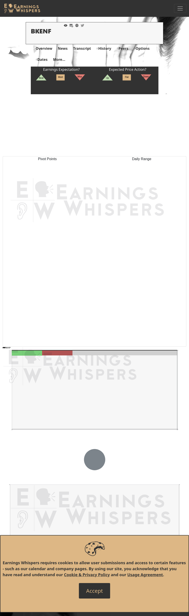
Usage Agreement (145, 574)
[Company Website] (75, 25)
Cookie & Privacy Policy (87, 574)
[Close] (94, 591)
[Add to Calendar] (70, 25)
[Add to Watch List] (64, 25)
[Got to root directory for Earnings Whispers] (21, 8)
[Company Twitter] (81, 25)
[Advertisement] (94, 125)
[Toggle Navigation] (180, 8)
